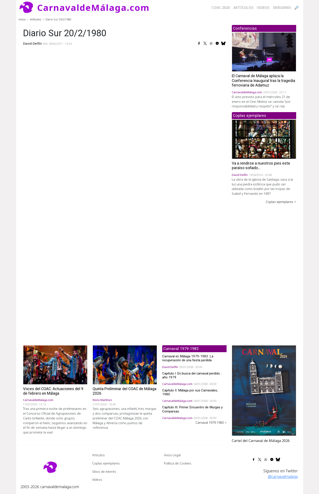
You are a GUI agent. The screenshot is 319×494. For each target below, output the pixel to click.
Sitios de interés (104, 471)
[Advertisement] (264, 271)
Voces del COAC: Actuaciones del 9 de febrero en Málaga (53, 391)
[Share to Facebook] (199, 43)
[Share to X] (205, 43)
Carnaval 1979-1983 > (211, 422)
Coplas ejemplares (106, 463)
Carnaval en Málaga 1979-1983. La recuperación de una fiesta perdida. (187, 358)
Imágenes (282, 7)
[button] (264, 390)
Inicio (22, 19)
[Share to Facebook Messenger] (217, 43)
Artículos (243, 7)
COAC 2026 (221, 7)
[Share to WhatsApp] (211, 43)
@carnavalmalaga (283, 476)
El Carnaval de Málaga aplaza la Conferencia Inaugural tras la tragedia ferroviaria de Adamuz (263, 80)
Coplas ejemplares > (281, 202)
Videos (263, 7)
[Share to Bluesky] (223, 43)
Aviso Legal (172, 455)
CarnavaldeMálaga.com (93, 7)
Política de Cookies (177, 463)
